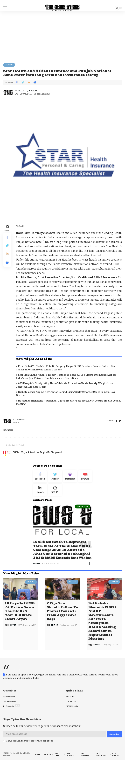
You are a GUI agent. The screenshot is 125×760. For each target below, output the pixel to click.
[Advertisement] (62, 36)
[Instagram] (70, 477)
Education (82, 508)
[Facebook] (116, 421)
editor (21, 90)
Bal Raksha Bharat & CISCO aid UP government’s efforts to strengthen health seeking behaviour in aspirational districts (102, 621)
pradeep (21, 419)
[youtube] (85, 477)
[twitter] (120, 421)
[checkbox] (4, 741)
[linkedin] (40, 491)
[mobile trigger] (6, 8)
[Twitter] (55, 477)
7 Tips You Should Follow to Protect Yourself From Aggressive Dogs (62, 612)
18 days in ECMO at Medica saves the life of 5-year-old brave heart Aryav (20, 612)
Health (9, 65)
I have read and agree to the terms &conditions (29, 741)
